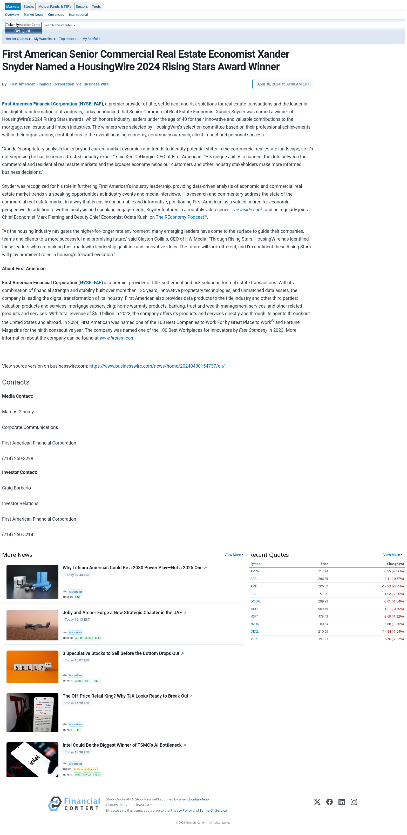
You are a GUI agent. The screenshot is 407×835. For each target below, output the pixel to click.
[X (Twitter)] (317, 807)
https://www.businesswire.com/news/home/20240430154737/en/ (157, 366)
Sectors (82, 6)
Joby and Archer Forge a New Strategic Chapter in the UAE (125, 613)
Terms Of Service (213, 812)
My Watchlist (43, 39)
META (254, 609)
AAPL (254, 578)
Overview (12, 14)
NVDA (88, 776)
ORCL (254, 631)
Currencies (56, 14)
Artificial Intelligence (85, 771)
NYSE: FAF (90, 104)
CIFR (88, 681)
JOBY (89, 638)
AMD (253, 586)
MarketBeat (76, 591)
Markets (12, 6)
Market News (33, 14)
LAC (78, 597)
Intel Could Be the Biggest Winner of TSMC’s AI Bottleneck (124, 747)
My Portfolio (91, 39)
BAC (253, 594)
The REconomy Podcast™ (181, 217)
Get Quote (23, 30)
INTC (78, 776)
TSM (97, 776)
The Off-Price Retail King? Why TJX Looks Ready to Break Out (128, 697)
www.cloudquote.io (194, 801)
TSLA (253, 639)
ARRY (79, 681)
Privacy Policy (181, 812)
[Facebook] (329, 807)
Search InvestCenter (58, 25)
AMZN (255, 571)
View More (233, 554)
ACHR (79, 638)
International (78, 14)
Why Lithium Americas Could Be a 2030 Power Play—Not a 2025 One (135, 568)
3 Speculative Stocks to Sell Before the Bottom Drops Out (123, 654)
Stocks (29, 6)
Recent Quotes (17, 39)
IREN (97, 681)
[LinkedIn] (341, 807)
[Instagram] (354, 807)
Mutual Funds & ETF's (54, 6)
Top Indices (67, 39)
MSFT (254, 616)
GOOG (255, 601)
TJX (78, 731)
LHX (98, 638)
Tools (96, 6)
